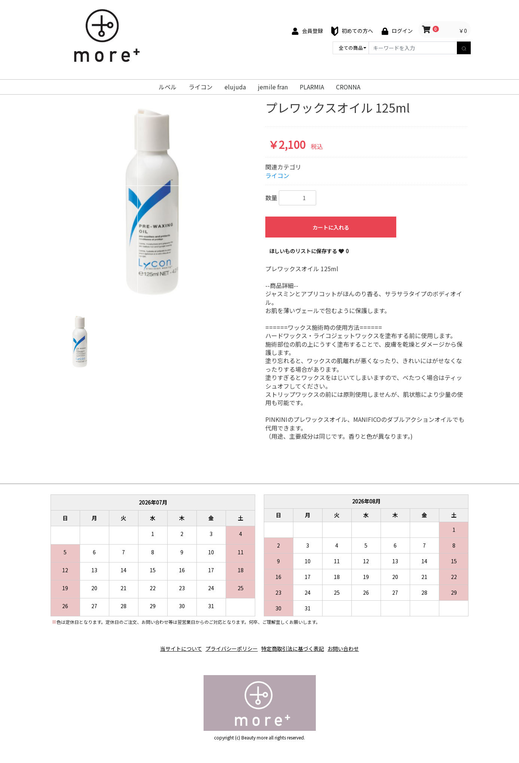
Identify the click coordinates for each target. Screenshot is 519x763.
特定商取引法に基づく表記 (295, 645)
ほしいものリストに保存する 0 (309, 251)
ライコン (201, 86)
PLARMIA (312, 86)
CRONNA (348, 86)
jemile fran (273, 86)
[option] (153, 201)
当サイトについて (173, 645)
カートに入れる (330, 227)
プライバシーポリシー (229, 645)
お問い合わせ (351, 645)
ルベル (168, 86)
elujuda (235, 86)
